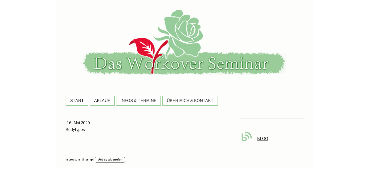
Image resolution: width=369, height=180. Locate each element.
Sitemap (87, 159)
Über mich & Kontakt (190, 100)
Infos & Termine (138, 100)
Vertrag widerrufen (110, 159)
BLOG (262, 138)
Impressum (73, 159)
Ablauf (102, 100)
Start (77, 100)
